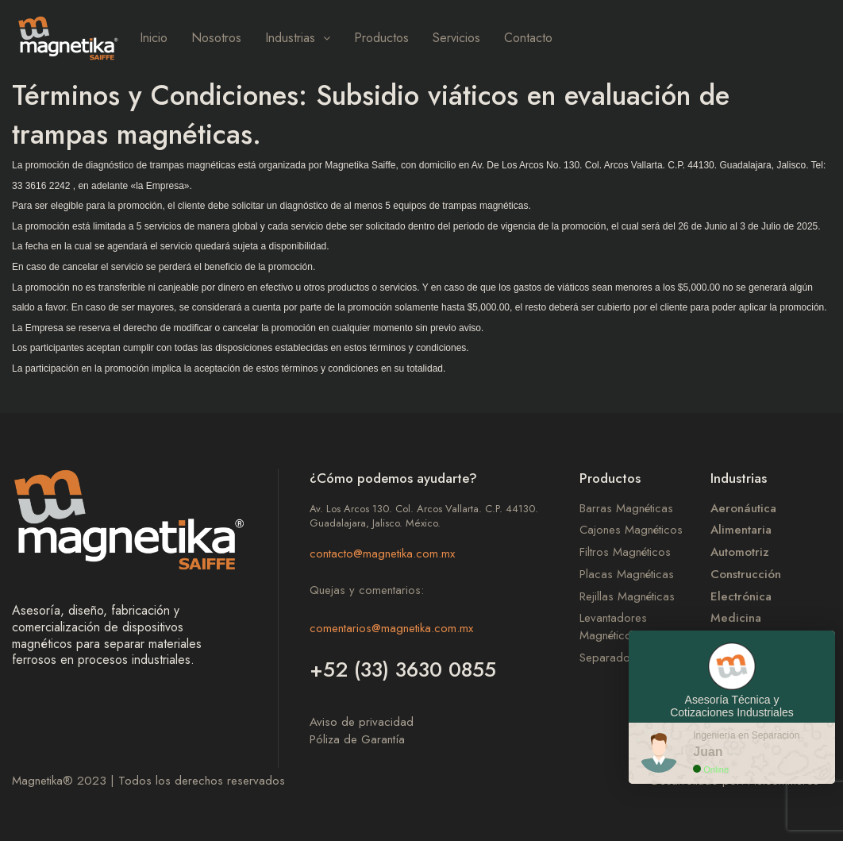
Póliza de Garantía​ (357, 739)
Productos (381, 38)
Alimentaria (741, 530)
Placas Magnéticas (626, 574)
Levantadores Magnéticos (613, 627)
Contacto (528, 38)
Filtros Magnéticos (625, 552)
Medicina (735, 618)
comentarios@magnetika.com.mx (391, 628)
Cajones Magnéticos (631, 530)
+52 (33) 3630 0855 (403, 669)
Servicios (456, 38)
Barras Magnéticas (626, 508)
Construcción (745, 574)
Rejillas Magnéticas (627, 596)
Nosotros (216, 38)
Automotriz (739, 552)
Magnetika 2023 (59, 780)
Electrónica (741, 596)
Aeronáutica (743, 508)
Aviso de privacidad (362, 722)
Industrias (297, 38)
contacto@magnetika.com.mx (382, 553)
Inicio (153, 38)
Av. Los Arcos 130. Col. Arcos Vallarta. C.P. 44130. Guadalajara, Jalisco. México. (424, 516)
